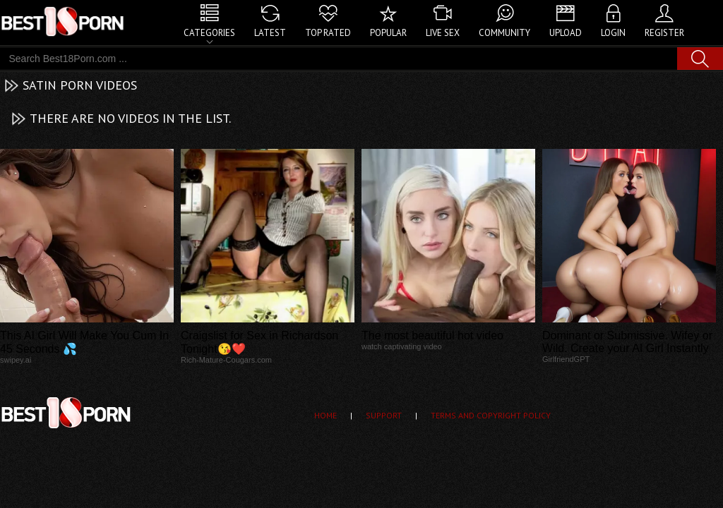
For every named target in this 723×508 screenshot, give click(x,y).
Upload (565, 33)
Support (384, 415)
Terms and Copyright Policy (491, 415)
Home (325, 415)
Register (664, 33)
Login (613, 33)
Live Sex (443, 33)
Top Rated (328, 33)
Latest (270, 33)
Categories (209, 33)
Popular (388, 33)
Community (504, 33)
